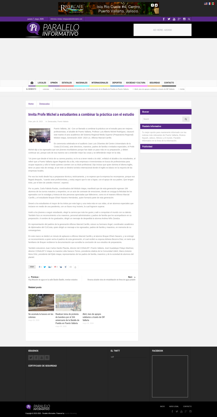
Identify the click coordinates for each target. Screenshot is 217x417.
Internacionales (100, 83)
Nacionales (81, 83)
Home (31, 103)
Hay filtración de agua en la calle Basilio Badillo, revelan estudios (55, 278)
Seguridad (155, 83)
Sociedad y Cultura (135, 83)
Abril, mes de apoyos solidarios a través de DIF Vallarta (157, 89)
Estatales (67, 83)
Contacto (169, 83)
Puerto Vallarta (62, 122)
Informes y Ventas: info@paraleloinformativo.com (66, 19)
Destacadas (44, 103)
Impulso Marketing (71, 413)
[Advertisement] (108, 58)
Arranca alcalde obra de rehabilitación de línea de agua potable (108, 278)
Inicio (162, 406)
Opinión (54, 83)
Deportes (117, 83)
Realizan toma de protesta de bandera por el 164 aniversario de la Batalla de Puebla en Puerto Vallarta (94, 89)
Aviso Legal (174, 406)
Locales (42, 83)
